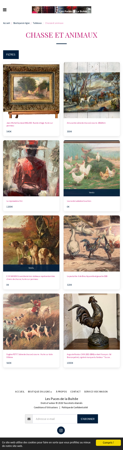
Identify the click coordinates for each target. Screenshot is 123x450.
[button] (4, 10)
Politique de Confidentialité (75, 407)
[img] (31, 90)
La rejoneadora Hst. (14, 201)
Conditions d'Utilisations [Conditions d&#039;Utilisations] (46, 407)
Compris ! (108, 442)
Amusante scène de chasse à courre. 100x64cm (86, 123)
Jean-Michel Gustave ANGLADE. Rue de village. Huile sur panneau (29, 124)
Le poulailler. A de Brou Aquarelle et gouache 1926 (87, 276)
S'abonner (88, 419)
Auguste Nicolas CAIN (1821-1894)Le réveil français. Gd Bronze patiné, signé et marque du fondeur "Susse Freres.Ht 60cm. (89, 356)
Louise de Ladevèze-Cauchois (79, 201)
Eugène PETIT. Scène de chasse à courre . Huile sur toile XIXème (29, 355)
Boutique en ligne (21, 23)
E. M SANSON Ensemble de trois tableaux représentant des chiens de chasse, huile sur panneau (30, 277)
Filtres (10, 54)
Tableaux (37, 23)
